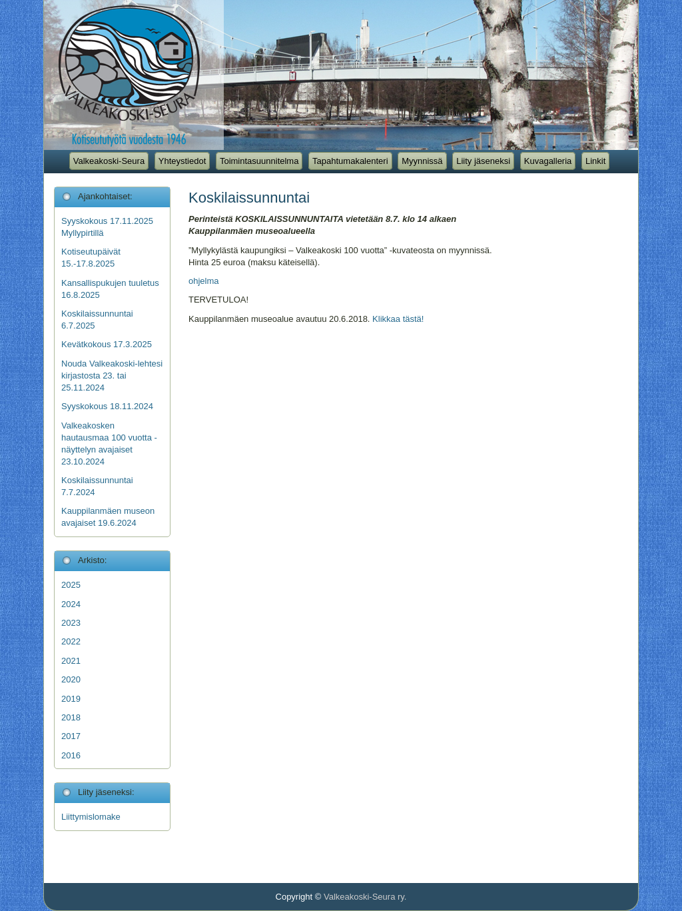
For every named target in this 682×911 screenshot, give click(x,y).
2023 (71, 623)
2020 (71, 679)
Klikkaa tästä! (398, 319)
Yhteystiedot (182, 161)
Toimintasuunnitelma (259, 161)
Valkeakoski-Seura (109, 161)
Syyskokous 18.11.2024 (107, 406)
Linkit (595, 161)
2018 (71, 717)
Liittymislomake (91, 817)
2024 (71, 604)
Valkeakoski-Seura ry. (365, 897)
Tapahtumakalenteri (350, 161)
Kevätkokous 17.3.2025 (106, 344)
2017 (71, 736)
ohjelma (203, 281)
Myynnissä (422, 161)
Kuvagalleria (548, 161)
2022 (71, 641)
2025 (71, 585)
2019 (71, 699)
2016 (71, 755)
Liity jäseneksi (483, 161)
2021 (71, 661)
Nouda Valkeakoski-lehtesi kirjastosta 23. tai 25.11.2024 (112, 376)
